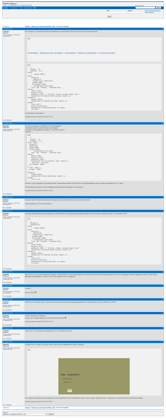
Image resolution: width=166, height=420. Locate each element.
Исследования (70, 53)
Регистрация (28, 7)
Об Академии (32, 53)
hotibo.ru (13, 3)
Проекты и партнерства (87, 53)
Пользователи (14, 7)
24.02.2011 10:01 (7, 123)
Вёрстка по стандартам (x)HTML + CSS (43, 26)
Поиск (21, 7)
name (69, 391)
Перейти (29, 413)
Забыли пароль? (149, 12)
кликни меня (67, 379)
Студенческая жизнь (107, 53)
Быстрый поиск (145, 7)
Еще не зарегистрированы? (153, 10)
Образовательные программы (51, 53)
